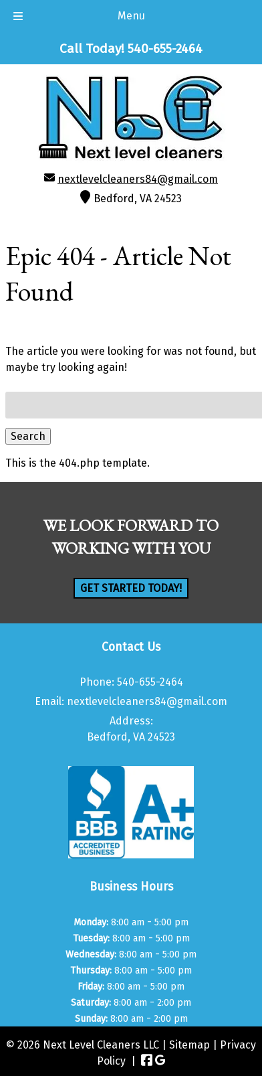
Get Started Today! (131, 588)
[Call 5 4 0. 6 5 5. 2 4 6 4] (165, 48)
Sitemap (189, 1045)
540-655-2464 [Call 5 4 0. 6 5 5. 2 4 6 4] (150, 682)
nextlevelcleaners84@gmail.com (137, 179)
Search (28, 436)
